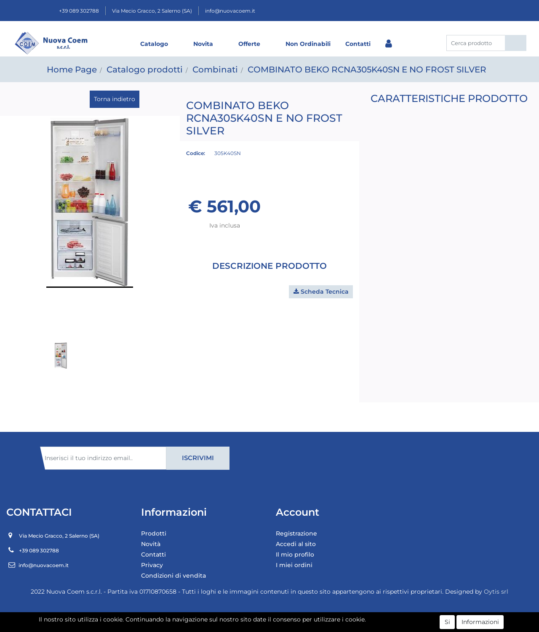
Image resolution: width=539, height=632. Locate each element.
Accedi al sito (296, 544)
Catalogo (154, 44)
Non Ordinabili (308, 44)
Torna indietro (114, 99)
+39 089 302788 (79, 11)
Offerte (249, 44)
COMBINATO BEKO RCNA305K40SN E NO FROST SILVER (367, 69)
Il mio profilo (295, 554)
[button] (515, 43)
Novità (150, 544)
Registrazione (296, 533)
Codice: (195, 153)
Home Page (72, 69)
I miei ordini (294, 565)
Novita (203, 44)
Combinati (215, 69)
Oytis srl (496, 591)
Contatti (358, 44)
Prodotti (153, 533)
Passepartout (288, 622)
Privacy (152, 565)
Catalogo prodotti (145, 69)
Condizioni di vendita (173, 575)
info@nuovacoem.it (230, 11)
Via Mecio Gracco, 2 (152, 11)
